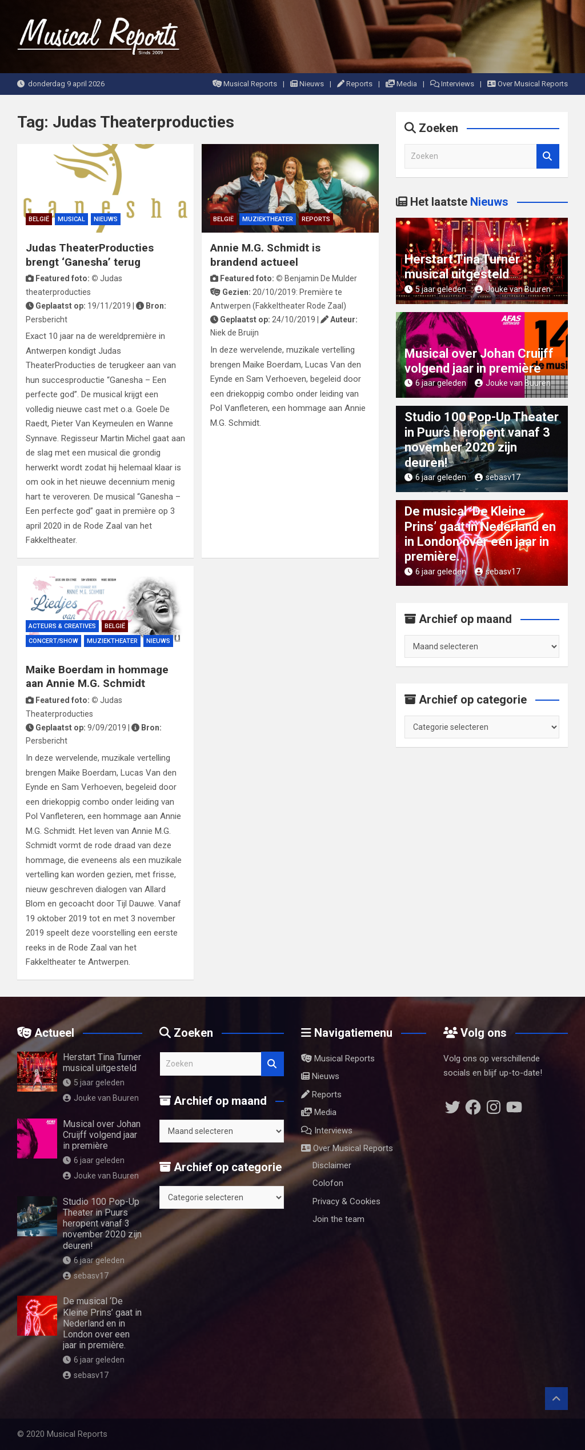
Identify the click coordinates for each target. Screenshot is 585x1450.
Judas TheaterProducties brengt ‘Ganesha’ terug (90, 255)
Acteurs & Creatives (62, 626)
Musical (71, 219)
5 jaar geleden (435, 289)
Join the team (338, 1219)
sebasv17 (497, 477)
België (39, 219)
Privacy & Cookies (346, 1201)
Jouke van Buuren (513, 289)
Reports (354, 83)
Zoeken (547, 156)
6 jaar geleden (435, 383)
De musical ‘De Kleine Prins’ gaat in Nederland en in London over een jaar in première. (480, 534)
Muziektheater (267, 219)
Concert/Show (53, 641)
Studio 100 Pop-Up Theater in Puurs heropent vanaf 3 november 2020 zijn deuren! (481, 439)
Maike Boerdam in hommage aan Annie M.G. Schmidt (97, 676)
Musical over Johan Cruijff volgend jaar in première (479, 361)
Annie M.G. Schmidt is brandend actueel (265, 255)
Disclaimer (331, 1165)
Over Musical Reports (527, 83)
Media (401, 83)
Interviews (452, 83)
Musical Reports (245, 83)
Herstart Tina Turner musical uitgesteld (462, 266)
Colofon (327, 1183)
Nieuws (307, 83)
